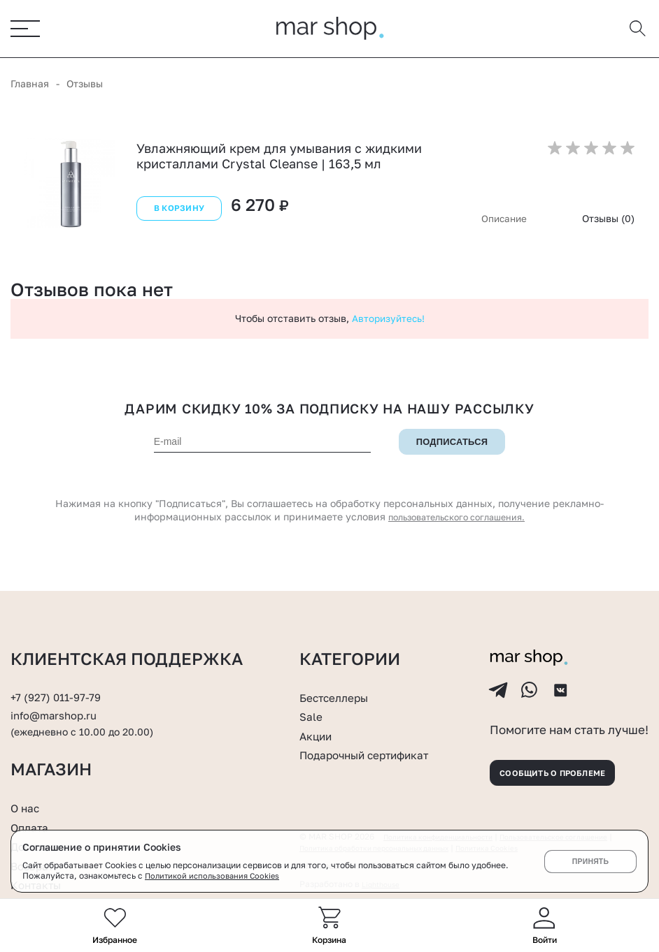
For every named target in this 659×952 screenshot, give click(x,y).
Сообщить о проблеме (568, 760)
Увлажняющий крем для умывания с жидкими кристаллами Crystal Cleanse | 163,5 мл (279, 156)
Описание (503, 219)
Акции (318, 709)
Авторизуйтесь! (388, 319)
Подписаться (452, 442)
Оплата (32, 827)
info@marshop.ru (59, 689)
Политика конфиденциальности (448, 828)
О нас (27, 807)
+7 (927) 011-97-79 (60, 671)
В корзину (177, 213)
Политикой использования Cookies (216, 875)
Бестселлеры (340, 670)
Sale (312, 689)
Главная (29, 84)
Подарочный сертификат (377, 727)
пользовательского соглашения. (457, 518)
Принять (590, 861)
